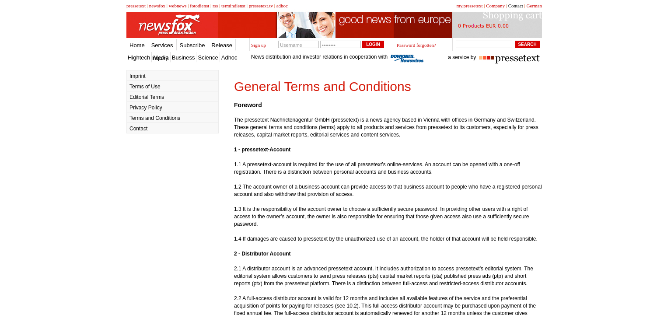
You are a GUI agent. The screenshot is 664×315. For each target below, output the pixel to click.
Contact (515, 5)
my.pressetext (469, 5)
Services (162, 45)
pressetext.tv (261, 5)
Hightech (139, 57)
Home (137, 45)
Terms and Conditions (154, 118)
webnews (178, 5)
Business (183, 57)
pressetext (136, 5)
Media (160, 57)
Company (495, 5)
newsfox (157, 5)
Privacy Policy (145, 108)
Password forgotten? (416, 45)
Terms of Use (145, 87)
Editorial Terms (146, 97)
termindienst (233, 5)
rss (215, 5)
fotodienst (199, 5)
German (534, 5)
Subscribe (192, 45)
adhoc (282, 5)
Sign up (258, 45)
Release (221, 45)
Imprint (137, 76)
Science (208, 57)
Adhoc (229, 57)
